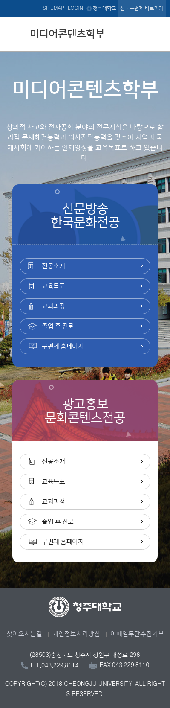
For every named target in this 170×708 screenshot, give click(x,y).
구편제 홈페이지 (63, 346)
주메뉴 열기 (157, 33)
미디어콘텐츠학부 (67, 34)
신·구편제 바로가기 (142, 8)
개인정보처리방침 (76, 634)
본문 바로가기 (85, 0)
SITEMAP (53, 8)
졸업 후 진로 (58, 326)
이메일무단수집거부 (137, 634)
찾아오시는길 (24, 634)
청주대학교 (104, 8)
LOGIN (75, 8)
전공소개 (53, 266)
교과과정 (53, 306)
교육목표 (53, 286)
